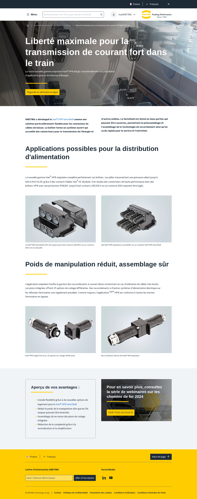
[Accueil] (27, 25)
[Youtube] (111, 478)
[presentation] (152, 4)
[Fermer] (169, 4)
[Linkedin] (104, 478)
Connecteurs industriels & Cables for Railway (52, 25)
